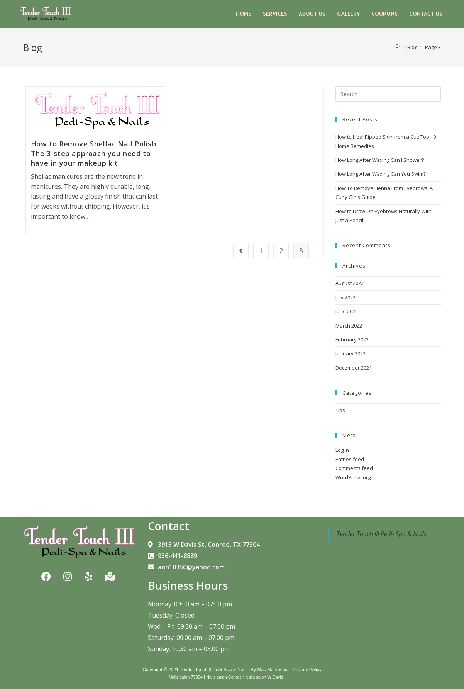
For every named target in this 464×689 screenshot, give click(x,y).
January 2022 (350, 353)
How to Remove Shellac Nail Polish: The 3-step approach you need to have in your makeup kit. (94, 153)
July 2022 (345, 297)
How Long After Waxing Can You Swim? (380, 173)
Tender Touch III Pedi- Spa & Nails (382, 533)
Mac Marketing (272, 669)
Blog (291, 677)
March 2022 (348, 325)
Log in (342, 449)
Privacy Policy (307, 669)
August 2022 (349, 283)
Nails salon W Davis (264, 677)
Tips (340, 410)
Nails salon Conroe (224, 677)
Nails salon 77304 (185, 677)
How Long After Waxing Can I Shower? (379, 159)
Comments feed (354, 468)
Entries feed (349, 459)
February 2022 (352, 339)
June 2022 (346, 311)
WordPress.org (353, 477)
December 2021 (353, 367)
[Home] (397, 47)
